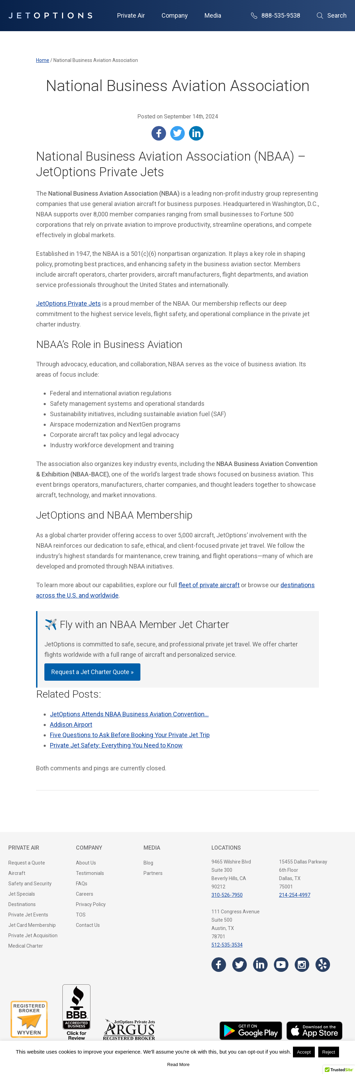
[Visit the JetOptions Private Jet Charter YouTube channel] (281, 964)
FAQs (81, 883)
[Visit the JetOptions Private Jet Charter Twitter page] (239, 964)
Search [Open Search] (332, 15)
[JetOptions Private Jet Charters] (50, 15)
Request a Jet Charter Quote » (92, 671)
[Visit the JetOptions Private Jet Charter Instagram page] (302, 964)
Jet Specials (21, 894)
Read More (178, 1064)
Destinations (22, 904)
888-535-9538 (275, 15)
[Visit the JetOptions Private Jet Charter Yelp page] (322, 964)
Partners (153, 873)
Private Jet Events (28, 915)
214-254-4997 (294, 895)
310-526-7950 (227, 895)
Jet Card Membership (32, 925)
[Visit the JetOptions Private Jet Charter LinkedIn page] (260, 964)
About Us (86, 863)
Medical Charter (25, 946)
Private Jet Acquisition (33, 935)
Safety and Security (30, 883)
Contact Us (88, 925)
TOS (81, 915)
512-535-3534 (227, 945)
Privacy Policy (91, 904)
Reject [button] (328, 1052)
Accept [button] (304, 1052)
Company (175, 15)
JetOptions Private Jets (68, 303)
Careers (84, 894)
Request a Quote (26, 863)
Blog (148, 863)
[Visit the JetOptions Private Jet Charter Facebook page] (218, 964)
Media (213, 15)
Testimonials (90, 873)
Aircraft (16, 873)
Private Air (131, 15)
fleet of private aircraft (209, 585)
